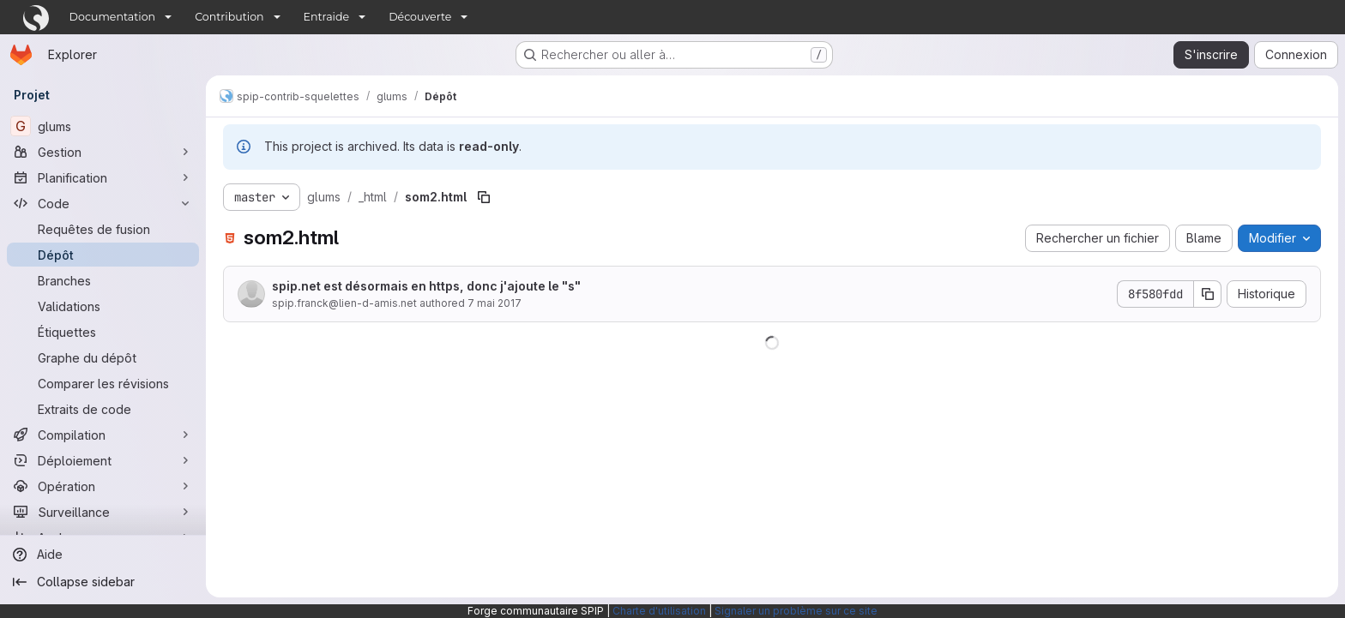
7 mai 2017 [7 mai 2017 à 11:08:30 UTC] (494, 303)
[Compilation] (103, 435)
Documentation (112, 16)
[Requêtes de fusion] (103, 229)
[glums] (103, 126)
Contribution (229, 16)
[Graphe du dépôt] (103, 357)
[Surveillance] (103, 512)
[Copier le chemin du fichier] (484, 197)
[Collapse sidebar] (103, 582)
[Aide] (103, 555)
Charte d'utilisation (659, 610)
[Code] (103, 203)
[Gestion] (103, 152)
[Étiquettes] (103, 332)
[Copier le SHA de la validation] (1207, 294)
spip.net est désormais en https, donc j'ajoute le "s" (426, 286)
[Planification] (103, 177)
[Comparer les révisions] (103, 383)
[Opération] (103, 486)
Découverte (420, 16)
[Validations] (103, 306)
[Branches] (103, 280)
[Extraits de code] (103, 409)
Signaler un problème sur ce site (796, 610)
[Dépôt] (103, 255)
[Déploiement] (103, 460)
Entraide (327, 16)
